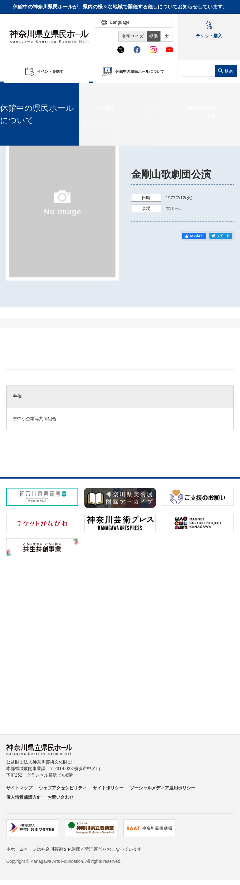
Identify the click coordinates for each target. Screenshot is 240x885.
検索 (229, 70)
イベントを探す (39, 91)
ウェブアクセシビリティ (63, 787)
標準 (153, 36)
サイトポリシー (108, 787)
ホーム (15, 91)
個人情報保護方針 (23, 797)
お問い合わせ (60, 797)
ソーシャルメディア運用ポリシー (162, 787)
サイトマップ (19, 787)
